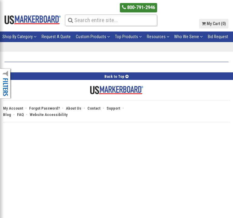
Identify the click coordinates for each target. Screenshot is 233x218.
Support (113, 108)
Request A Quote (56, 36)
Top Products (128, 36)
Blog (7, 114)
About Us (73, 108)
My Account (13, 108)
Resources (158, 36)
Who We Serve (188, 36)
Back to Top (116, 76)
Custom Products (93, 36)
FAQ (20, 114)
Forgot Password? (44, 108)
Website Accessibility (49, 114)
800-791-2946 (138, 7)
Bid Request (218, 36)
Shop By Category (19, 36)
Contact (93, 108)
